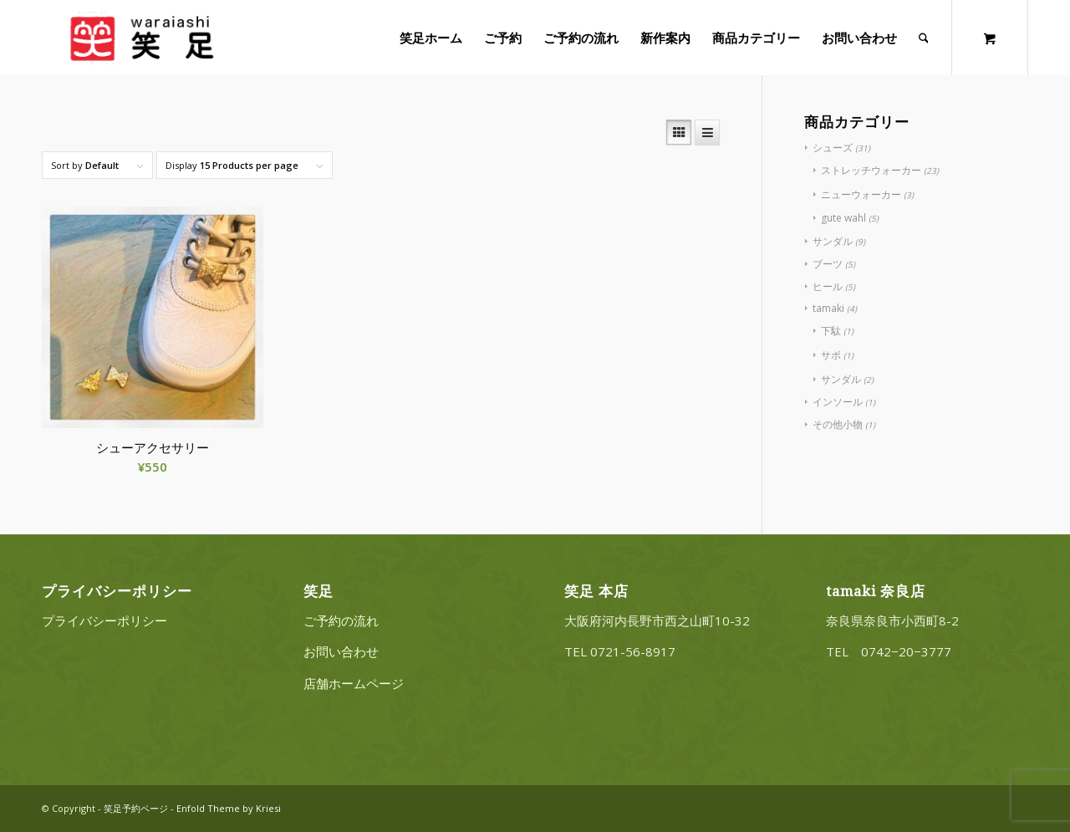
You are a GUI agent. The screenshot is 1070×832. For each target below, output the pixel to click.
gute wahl (843, 218)
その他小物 (838, 424)
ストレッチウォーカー (871, 170)
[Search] (924, 37)
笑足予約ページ (136, 808)
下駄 (831, 331)
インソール (838, 402)
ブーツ (828, 264)
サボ (831, 355)
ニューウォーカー (861, 194)
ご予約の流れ (341, 620)
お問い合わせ (341, 651)
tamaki (828, 308)
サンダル (833, 241)
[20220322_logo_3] (140, 37)
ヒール (828, 286)
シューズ (833, 147)
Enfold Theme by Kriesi (228, 808)
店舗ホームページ (353, 683)
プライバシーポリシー (104, 620)
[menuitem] (431, 37)
